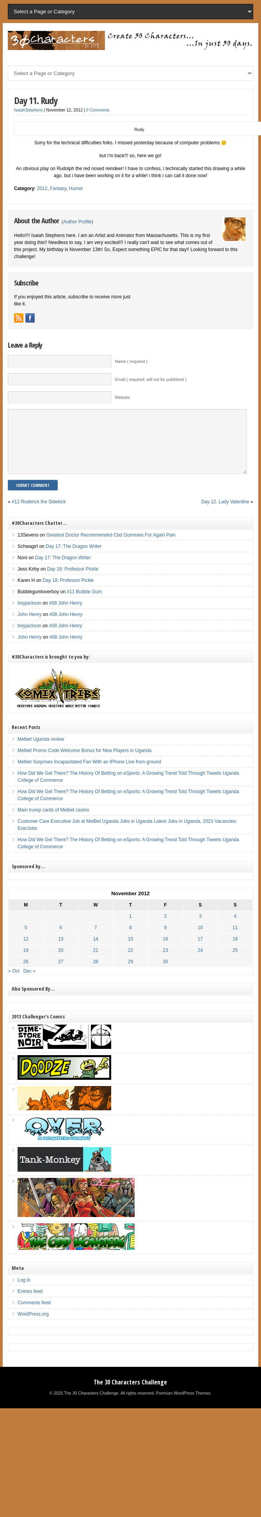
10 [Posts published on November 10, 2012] (200, 939)
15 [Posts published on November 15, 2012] (130, 950)
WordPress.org (33, 1325)
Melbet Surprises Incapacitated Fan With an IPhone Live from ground (89, 773)
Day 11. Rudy (35, 100)
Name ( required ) (131, 361)
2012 (42, 188)
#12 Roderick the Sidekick (39, 513)
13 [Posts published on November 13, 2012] (60, 950)
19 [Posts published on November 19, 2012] (25, 962)
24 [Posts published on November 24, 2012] (200, 962)
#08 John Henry (65, 615)
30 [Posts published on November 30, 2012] (165, 973)
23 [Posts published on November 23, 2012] (165, 962)
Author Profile (77, 221)
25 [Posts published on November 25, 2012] (235, 962)
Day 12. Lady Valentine (225, 513)
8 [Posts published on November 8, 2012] (130, 939)
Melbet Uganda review (41, 751)
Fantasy (58, 188)
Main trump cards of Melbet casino (53, 821)
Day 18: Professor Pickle (72, 580)
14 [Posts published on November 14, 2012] (95, 950)
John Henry (29, 626)
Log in (24, 1291)
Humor (76, 188)
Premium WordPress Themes (183, 1404)
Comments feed (34, 1314)
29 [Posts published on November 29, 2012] (130, 973)
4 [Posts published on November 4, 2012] (235, 928)
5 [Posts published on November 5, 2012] (26, 939)
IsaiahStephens (28, 110)
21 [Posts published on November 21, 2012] (95, 962)
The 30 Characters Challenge (130, 1394)
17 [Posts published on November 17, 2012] (200, 950)
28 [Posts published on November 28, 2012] (95, 973)
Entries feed (30, 1303)
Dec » (29, 983)
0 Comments (98, 110)
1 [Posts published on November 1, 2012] (130, 928)
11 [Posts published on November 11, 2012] (235, 939)
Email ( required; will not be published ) (150, 379)
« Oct (14, 983)
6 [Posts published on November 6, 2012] (60, 939)
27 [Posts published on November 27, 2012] (60, 973)
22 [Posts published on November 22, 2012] (130, 962)
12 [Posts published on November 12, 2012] (25, 950)
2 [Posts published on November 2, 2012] (165, 928)
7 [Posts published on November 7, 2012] (95, 939)
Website (122, 397)
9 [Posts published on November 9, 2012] (165, 939)
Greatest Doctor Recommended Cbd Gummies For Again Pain (110, 546)
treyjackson (29, 615)
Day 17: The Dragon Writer (73, 558)
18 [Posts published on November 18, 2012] (235, 950)
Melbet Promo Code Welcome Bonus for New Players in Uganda (84, 762)
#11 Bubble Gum (84, 603)
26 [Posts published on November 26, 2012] (25, 973)
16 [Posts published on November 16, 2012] (165, 950)
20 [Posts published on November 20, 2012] (60, 962)
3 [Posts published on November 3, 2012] (200, 928)
